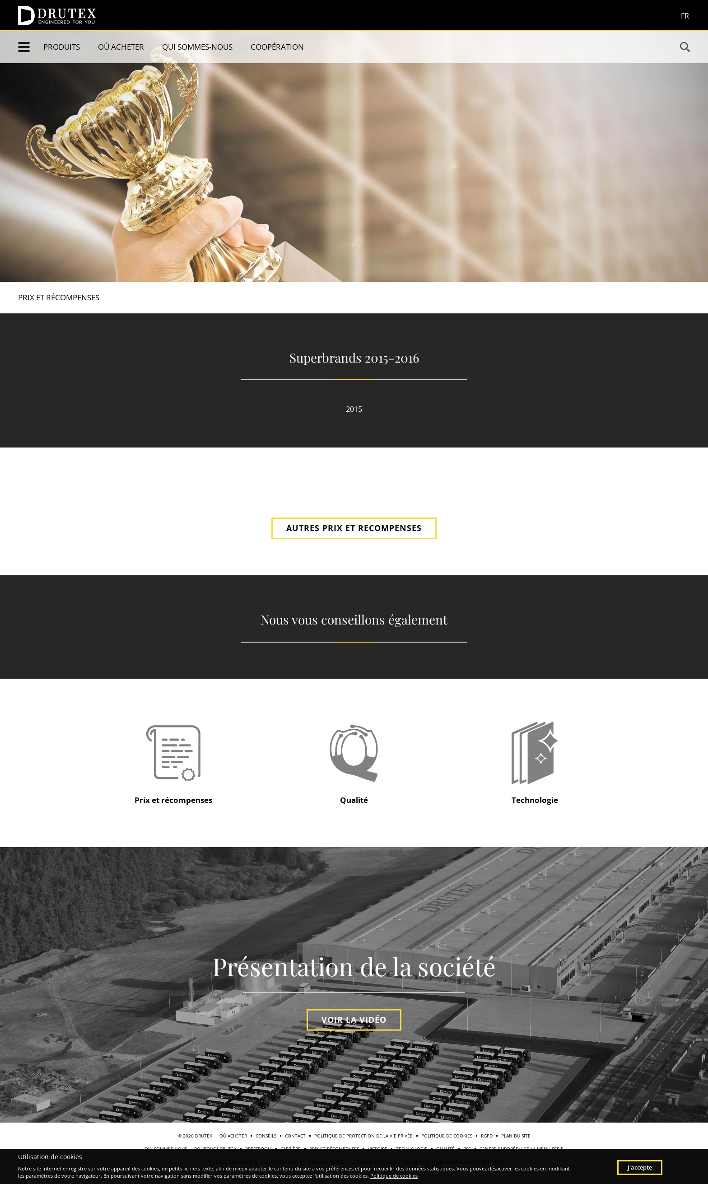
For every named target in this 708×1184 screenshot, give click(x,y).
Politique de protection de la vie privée (363, 1136)
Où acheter (121, 47)
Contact (295, 1136)
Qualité (354, 800)
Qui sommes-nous (197, 47)
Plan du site (516, 1136)
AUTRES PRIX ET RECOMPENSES (354, 527)
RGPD (487, 1136)
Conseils (266, 1136)
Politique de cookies (446, 1136)
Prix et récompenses (58, 297)
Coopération (277, 47)
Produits (61, 47)
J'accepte (640, 1167)
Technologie (535, 800)
